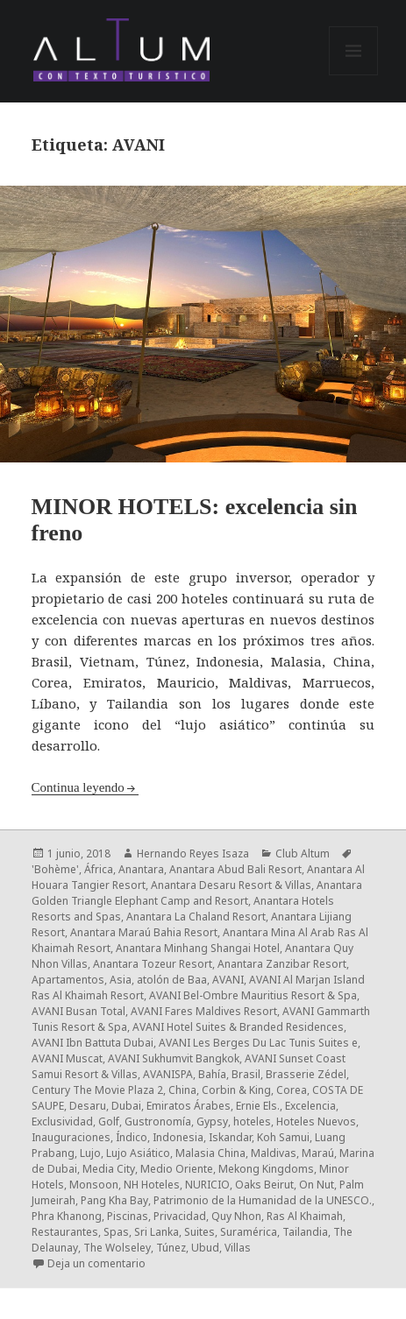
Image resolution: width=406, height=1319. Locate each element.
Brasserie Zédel (306, 1074)
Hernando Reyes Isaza (193, 853)
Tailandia (305, 1231)
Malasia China (210, 1153)
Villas (237, 1247)
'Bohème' (55, 869)
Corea (291, 1090)
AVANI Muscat (67, 1058)
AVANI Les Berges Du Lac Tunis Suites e (258, 1042)
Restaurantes (65, 1231)
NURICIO (207, 1184)
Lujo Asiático (138, 1153)
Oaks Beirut (264, 1184)
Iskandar (230, 1137)
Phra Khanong (67, 1216)
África (98, 869)
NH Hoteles (152, 1184)
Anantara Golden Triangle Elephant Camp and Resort (197, 893)
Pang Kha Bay (114, 1200)
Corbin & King (236, 1090)
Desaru (87, 1105)
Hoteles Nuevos (316, 1121)
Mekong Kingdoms (266, 1168)
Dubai (126, 1105)
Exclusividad (62, 1121)
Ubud (205, 1247)
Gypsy (212, 1121)
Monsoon (93, 1184)
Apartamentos (68, 979)
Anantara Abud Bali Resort (235, 869)
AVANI (228, 979)
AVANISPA (168, 1074)
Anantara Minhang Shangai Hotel (198, 948)
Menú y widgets (354, 74)
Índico (131, 1137)
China (182, 1090)
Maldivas (273, 1153)
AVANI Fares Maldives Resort (204, 1011)
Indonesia (178, 1137)
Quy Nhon (236, 1216)
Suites (199, 1231)
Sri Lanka (156, 1231)
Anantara (141, 869)
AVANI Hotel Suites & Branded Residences (238, 1026)
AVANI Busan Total (78, 1011)
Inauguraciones (71, 1137)
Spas (116, 1231)
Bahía (212, 1074)
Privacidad (179, 1216)
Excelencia (310, 1105)
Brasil (245, 1074)
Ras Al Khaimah (305, 1216)
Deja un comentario (96, 1263)
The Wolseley (117, 1247)
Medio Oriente (176, 1168)
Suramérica (248, 1231)
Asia (121, 979)
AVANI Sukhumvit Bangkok (173, 1058)
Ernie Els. (258, 1105)
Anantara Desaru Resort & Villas (231, 885)
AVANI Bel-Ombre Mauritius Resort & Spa (253, 995)
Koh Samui (283, 1137)
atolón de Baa (172, 979)
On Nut (316, 1184)
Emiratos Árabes (188, 1105)
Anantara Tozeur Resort (152, 963)
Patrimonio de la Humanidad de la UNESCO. (262, 1200)
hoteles (252, 1121)
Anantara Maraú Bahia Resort (143, 932)
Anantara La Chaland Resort (196, 916)
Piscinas (127, 1216)
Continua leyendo (78, 787)
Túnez (171, 1247)
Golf (108, 1121)
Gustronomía (158, 1121)
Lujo (90, 1153)
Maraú (318, 1153)
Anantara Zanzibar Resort (281, 963)
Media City (108, 1168)
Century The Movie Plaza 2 (97, 1090)
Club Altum (302, 853)
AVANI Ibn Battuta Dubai (92, 1042)
